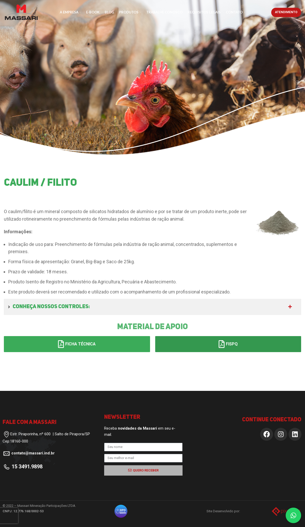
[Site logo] (21, 11)
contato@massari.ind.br (33, 453)
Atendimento (286, 12)
